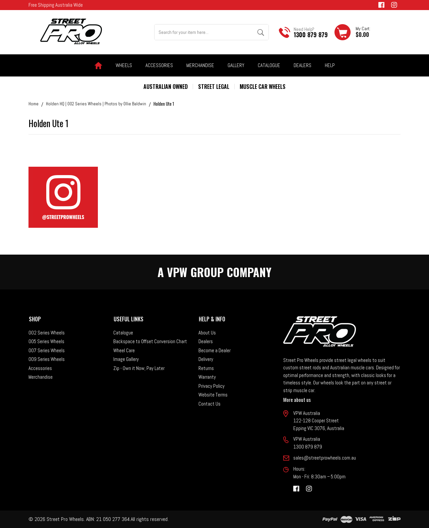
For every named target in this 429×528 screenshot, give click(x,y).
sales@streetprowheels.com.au (324, 458)
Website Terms (213, 394)
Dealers (302, 65)
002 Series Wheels (46, 332)
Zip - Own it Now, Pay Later (139, 368)
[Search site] (260, 32)
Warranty (207, 377)
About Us (207, 332)
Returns (206, 368)
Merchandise (40, 377)
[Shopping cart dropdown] (352, 32)
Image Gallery (126, 359)
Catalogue (269, 65)
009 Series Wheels (46, 359)
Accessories (40, 368)
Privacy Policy (211, 386)
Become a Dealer (214, 350)
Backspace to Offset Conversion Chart (150, 341)
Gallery (236, 65)
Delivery (205, 359)
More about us (297, 399)
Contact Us (209, 404)
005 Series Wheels (46, 341)
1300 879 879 (311, 34)
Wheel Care (124, 350)
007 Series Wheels (46, 350)
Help (330, 65)
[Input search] (204, 32)
